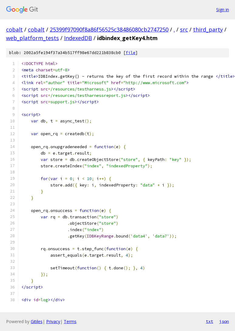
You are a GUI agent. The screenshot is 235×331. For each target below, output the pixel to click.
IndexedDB (78, 38)
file (130, 52)
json (224, 321)
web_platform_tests (32, 38)
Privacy (53, 321)
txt (209, 321)
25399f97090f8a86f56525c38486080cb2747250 (109, 29)
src (184, 29)
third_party (208, 29)
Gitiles (37, 321)
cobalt (14, 29)
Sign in (222, 9)
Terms (70, 321)
